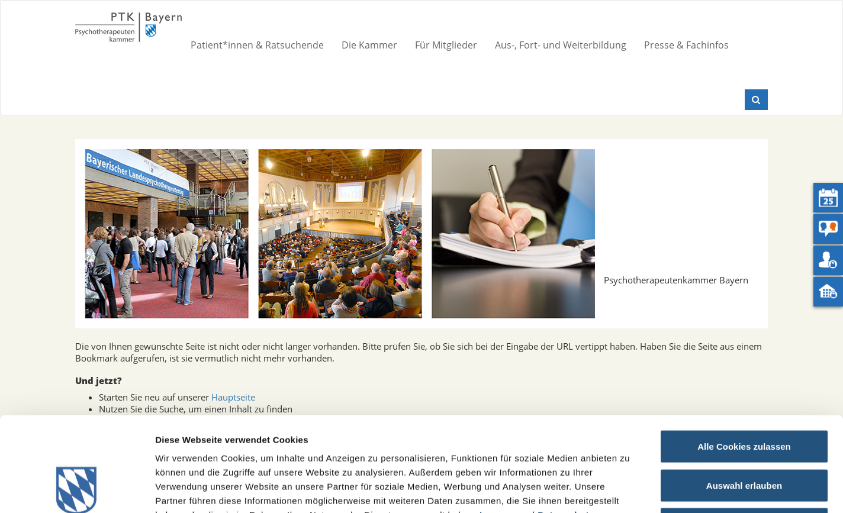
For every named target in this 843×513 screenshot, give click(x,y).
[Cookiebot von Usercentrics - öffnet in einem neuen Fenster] (76, 490)
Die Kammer (369, 44)
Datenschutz (566, 426)
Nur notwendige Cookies (744, 435)
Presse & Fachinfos (686, 44)
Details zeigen (629, 490)
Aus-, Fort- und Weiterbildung (560, 44)
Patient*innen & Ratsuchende (257, 44)
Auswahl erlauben (744, 397)
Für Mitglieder (446, 44)
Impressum (505, 426)
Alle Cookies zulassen (744, 358)
